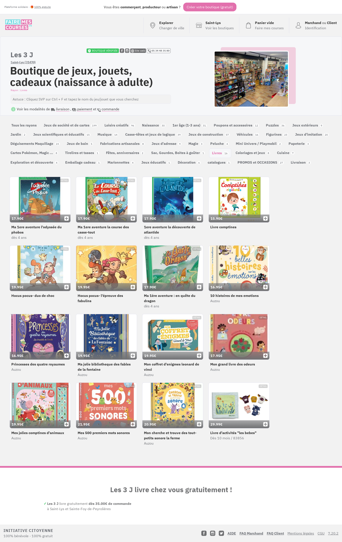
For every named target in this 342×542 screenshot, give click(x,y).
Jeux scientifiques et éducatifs (62, 134)
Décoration (189, 162)
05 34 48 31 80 (158, 50)
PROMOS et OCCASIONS (261, 162)
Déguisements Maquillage (35, 143)
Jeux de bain (80, 143)
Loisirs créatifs (119, 125)
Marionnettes (121, 162)
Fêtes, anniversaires (125, 153)
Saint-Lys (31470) (23, 62)
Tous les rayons (24, 125)
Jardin (18, 134)
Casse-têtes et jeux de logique (153, 134)
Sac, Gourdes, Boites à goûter (178, 153)
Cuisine (285, 153)
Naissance (154, 125)
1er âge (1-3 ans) (190, 125)
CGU (321, 533)
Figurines (277, 134)
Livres (220, 153)
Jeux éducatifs (156, 162)
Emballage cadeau (83, 162)
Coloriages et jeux (253, 153)
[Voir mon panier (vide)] (264, 25)
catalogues (219, 162)
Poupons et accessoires (236, 125)
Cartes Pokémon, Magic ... (34, 153)
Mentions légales (300, 533)
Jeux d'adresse (166, 143)
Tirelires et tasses (82, 153)
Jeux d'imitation (312, 134)
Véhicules (248, 134)
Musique (107, 134)
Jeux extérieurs (307, 125)
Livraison (301, 162)
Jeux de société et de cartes (70, 125)
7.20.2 (333, 533)
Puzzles (275, 125)
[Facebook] (204, 533)
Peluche (219, 143)
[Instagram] (212, 533)
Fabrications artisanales (122, 143)
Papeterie (299, 143)
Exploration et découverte (34, 162)
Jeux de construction (209, 134)
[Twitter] (221, 533)
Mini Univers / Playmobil (259, 143)
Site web (138, 50)
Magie (195, 143)
